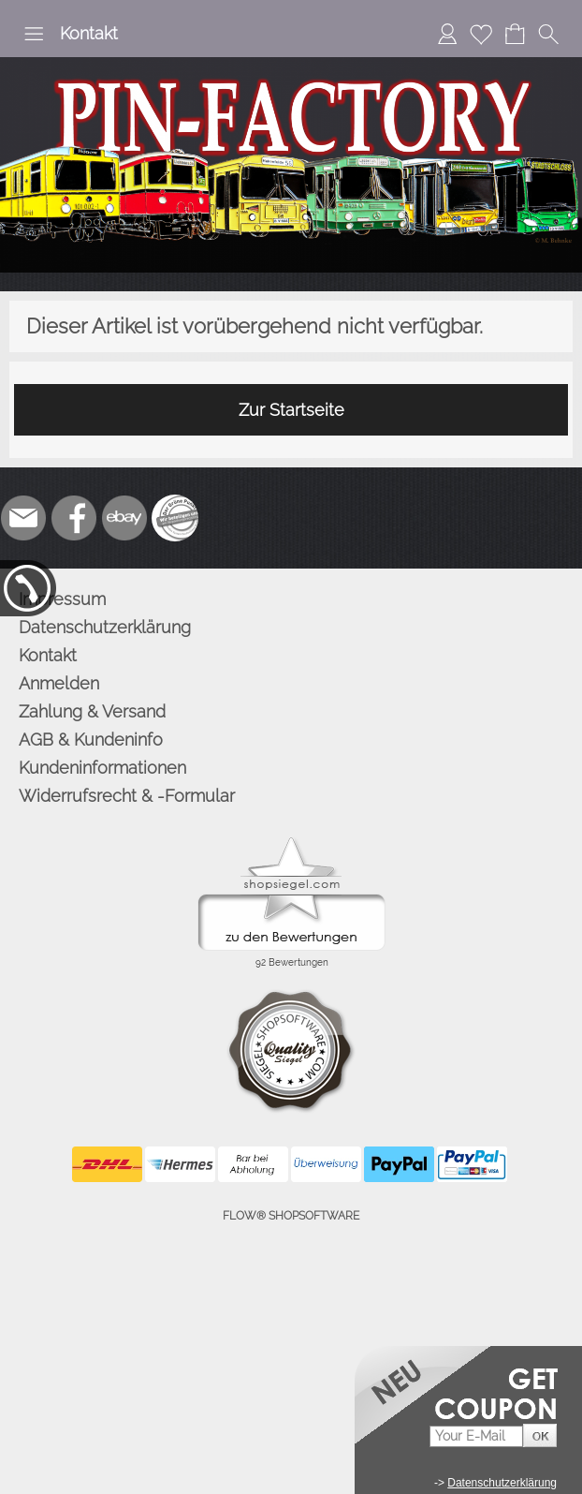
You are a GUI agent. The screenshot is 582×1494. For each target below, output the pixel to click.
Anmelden (59, 683)
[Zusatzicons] (175, 518)
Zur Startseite (291, 410)
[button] (34, 34)
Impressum (62, 599)
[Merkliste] (481, 34)
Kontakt (89, 33)
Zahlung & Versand (92, 711)
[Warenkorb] (514, 34)
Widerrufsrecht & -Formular (127, 796)
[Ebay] (124, 518)
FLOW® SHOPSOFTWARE (291, 1215)
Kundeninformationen (102, 767)
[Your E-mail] (476, 1436)
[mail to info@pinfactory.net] (23, 518)
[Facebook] (74, 518)
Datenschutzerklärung (105, 627)
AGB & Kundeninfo (91, 739)
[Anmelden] (447, 34)
